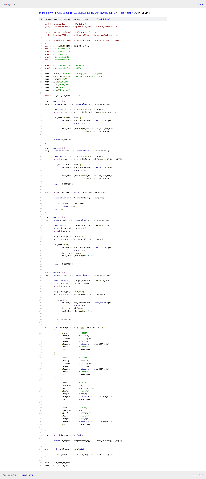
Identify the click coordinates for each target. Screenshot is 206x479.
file (92, 19)
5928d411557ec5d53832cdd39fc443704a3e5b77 (89, 12)
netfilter (131, 12)
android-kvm (46, 12)
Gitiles (15, 475)
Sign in (200, 4)
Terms (30, 475)
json (201, 475)
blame (106, 19)
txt (195, 475)
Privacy (23, 475)
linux (58, 12)
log (99, 19)
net (122, 12)
